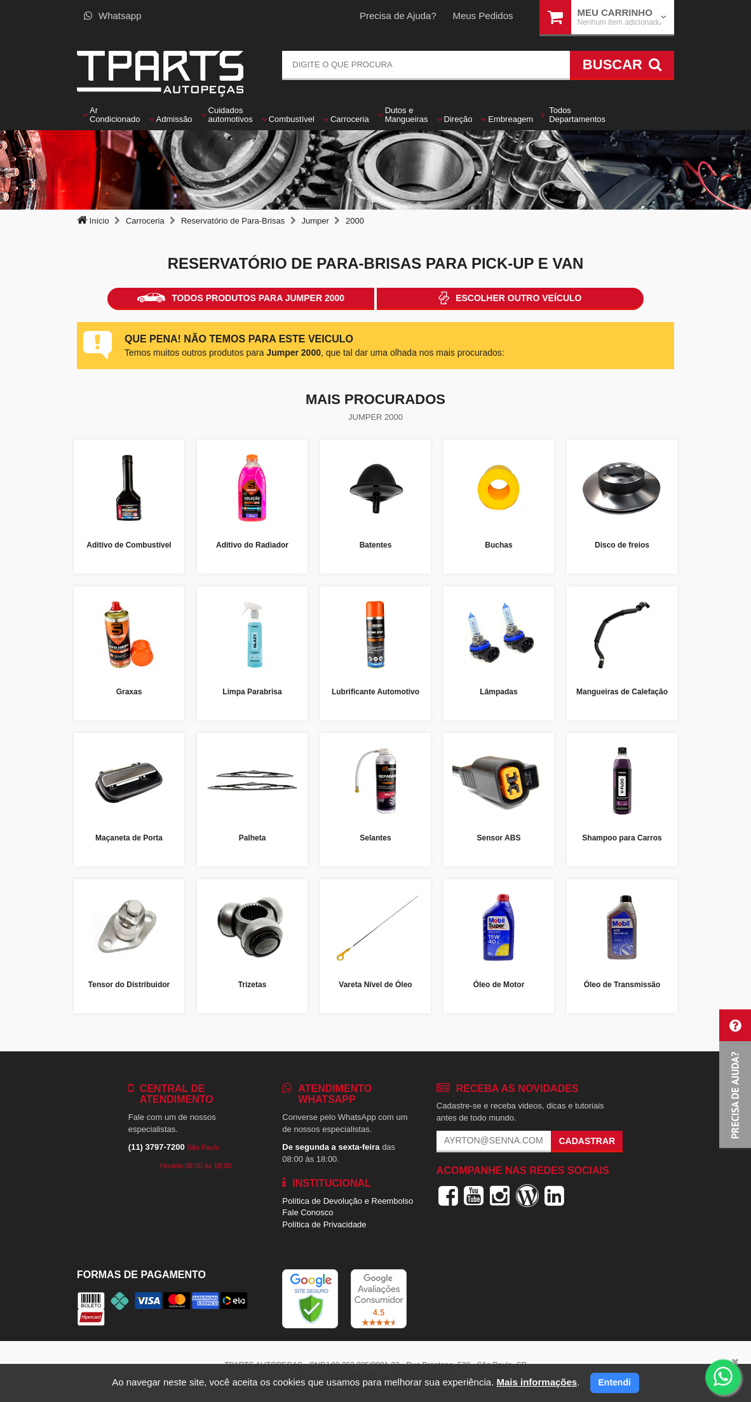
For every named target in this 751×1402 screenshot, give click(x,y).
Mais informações (536, 1382)
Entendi (615, 1382)
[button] (735, 1079)
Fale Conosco (307, 1212)
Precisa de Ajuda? (398, 15)
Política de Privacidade (324, 1224)
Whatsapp (113, 15)
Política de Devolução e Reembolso (347, 1201)
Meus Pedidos (482, 15)
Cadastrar (586, 1141)
